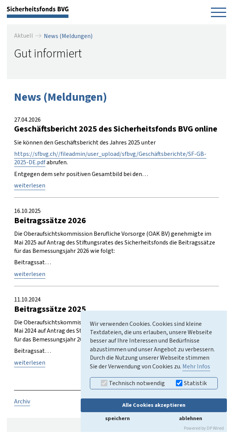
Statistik (191, 383)
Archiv (22, 401)
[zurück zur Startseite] (38, 12)
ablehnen (190, 418)
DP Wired (215, 428)
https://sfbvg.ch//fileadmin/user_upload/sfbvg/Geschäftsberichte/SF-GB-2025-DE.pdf (110, 158)
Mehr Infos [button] (196, 366)
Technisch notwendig (133, 383)
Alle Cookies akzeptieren (153, 405)
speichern (117, 418)
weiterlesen (29, 185)
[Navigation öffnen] (218, 12)
